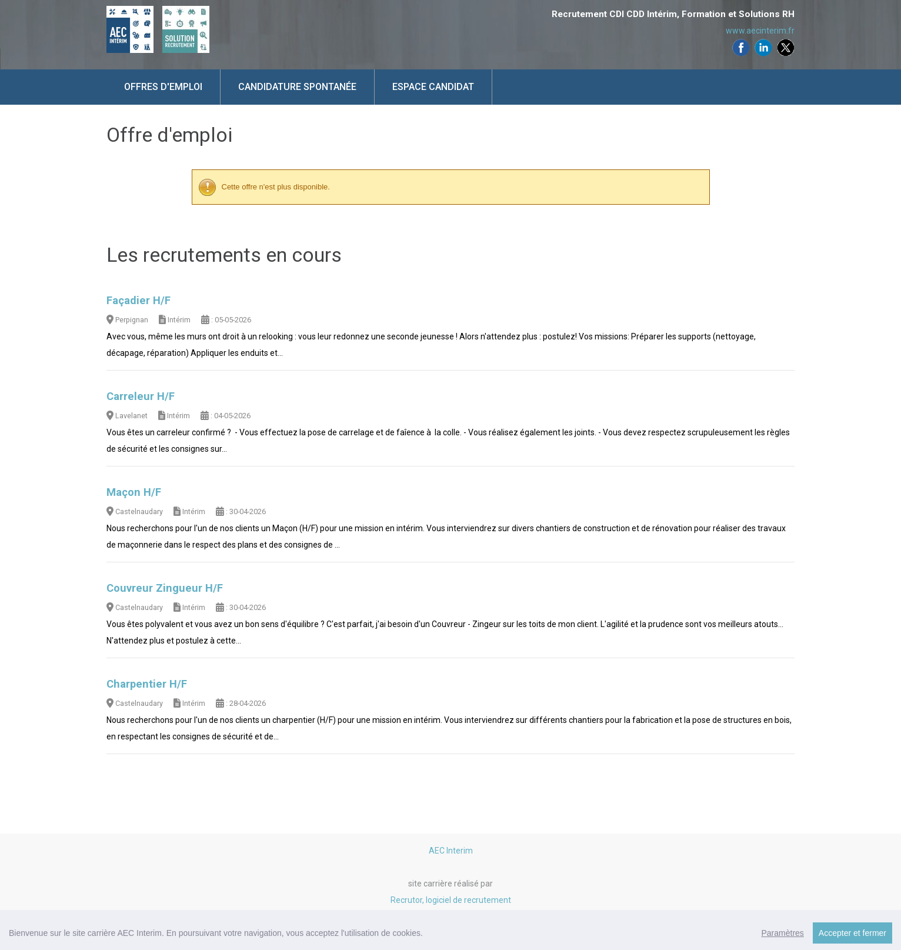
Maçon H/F (133, 492)
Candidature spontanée (297, 86)
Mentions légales (450, 933)
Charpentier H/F (146, 684)
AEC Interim (451, 850)
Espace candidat (433, 86)
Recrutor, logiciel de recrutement (451, 900)
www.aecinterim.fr (760, 30)
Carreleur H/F (140, 396)
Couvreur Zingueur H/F (164, 588)
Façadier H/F (138, 300)
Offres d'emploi (163, 86)
